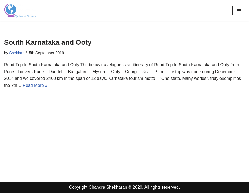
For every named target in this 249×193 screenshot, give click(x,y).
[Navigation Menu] (238, 10)
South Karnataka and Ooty (48, 42)
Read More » (35, 85)
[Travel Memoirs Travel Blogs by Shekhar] (20, 11)
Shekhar (16, 53)
